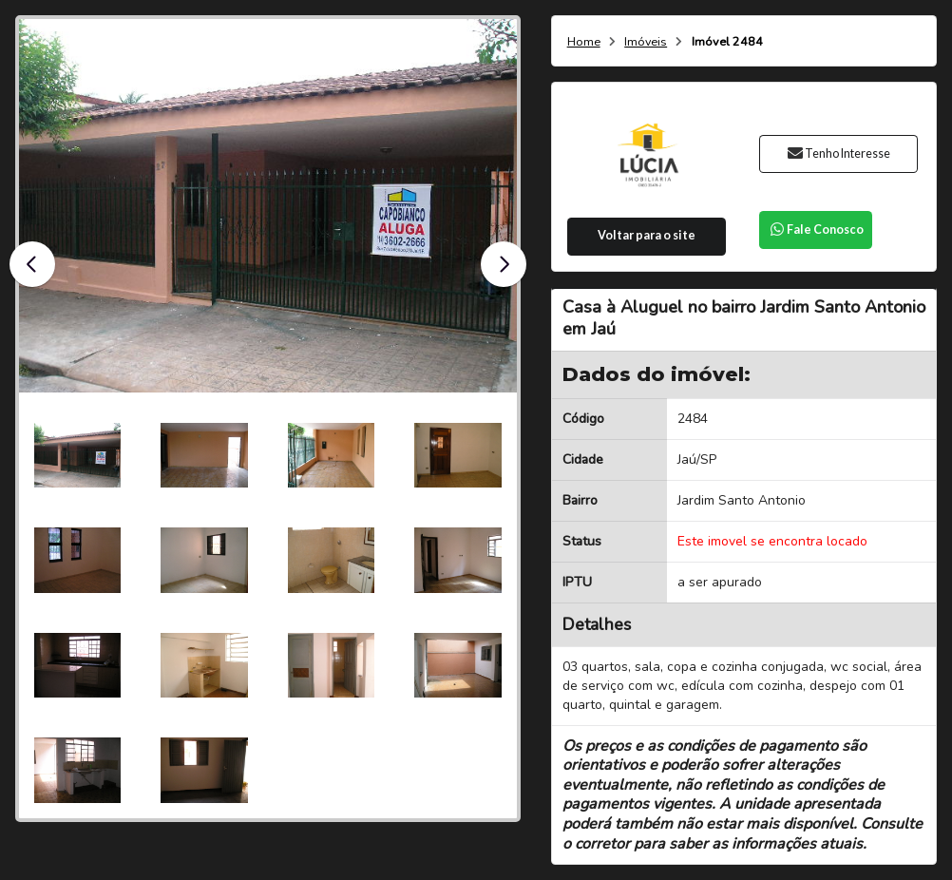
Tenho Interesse (838, 153)
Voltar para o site (646, 235)
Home (583, 42)
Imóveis (645, 42)
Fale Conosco (816, 229)
